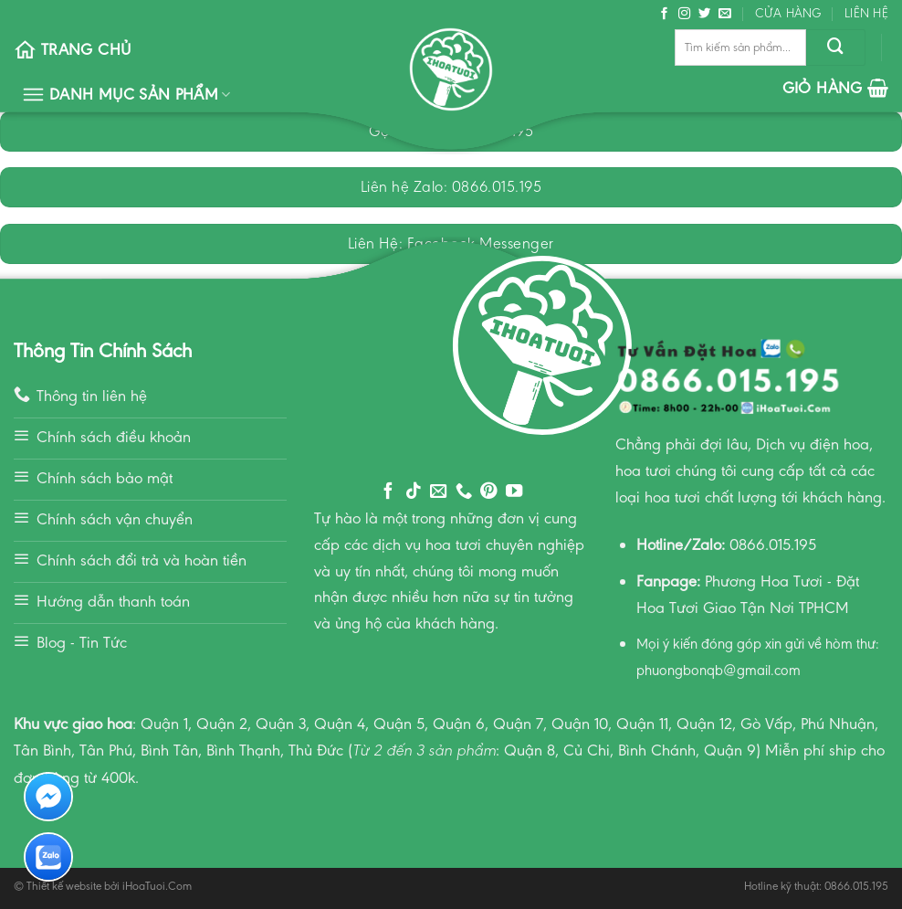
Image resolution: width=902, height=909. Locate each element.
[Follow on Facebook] (664, 14)
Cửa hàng (788, 13)
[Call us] (464, 492)
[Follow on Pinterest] (488, 492)
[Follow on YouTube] (514, 492)
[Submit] (835, 47)
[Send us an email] (724, 14)
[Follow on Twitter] (704, 14)
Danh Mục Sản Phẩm (126, 94)
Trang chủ (72, 49)
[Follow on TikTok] (413, 492)
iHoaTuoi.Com (157, 886)
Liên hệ (866, 13)
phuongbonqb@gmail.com (718, 670)
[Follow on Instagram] (684, 14)
